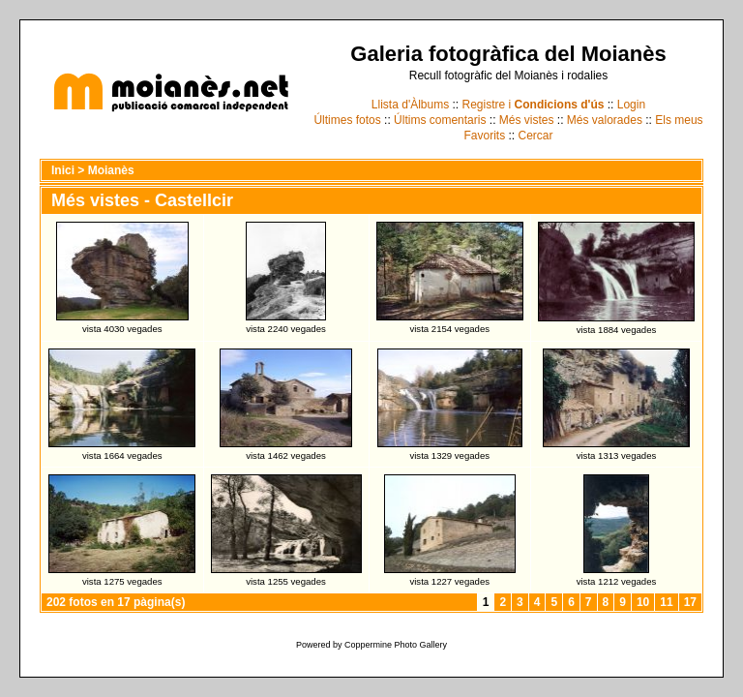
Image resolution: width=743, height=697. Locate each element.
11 (666, 602)
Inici (62, 170)
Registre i (533, 104)
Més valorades (604, 120)
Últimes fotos (346, 120)
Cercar (536, 135)
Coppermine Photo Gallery (395, 645)
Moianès (111, 170)
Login (631, 104)
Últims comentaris (440, 120)
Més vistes (526, 120)
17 (690, 602)
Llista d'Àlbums (410, 104)
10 (643, 602)
